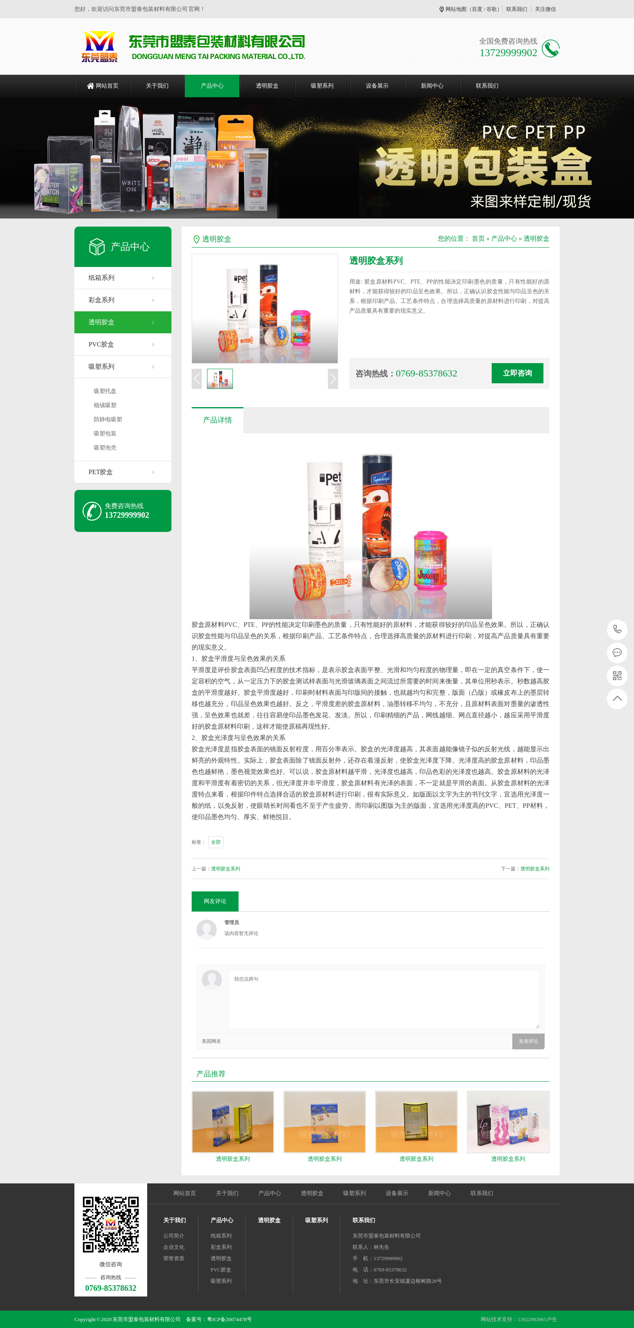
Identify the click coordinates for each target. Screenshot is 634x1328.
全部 (216, 842)
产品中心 (212, 86)
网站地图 (456, 9)
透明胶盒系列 (225, 869)
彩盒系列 (101, 299)
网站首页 (107, 86)
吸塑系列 (322, 86)
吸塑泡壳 (105, 448)
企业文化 (173, 1247)
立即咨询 (517, 373)
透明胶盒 (267, 86)
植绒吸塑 (105, 405)
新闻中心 (432, 86)
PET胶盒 (101, 472)
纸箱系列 (101, 277)
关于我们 (157, 86)
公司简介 (173, 1236)
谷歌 (491, 9)
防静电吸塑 (108, 419)
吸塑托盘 (105, 391)
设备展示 (377, 86)
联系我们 (516, 9)
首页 (478, 238)
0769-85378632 (617, 630)
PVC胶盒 (101, 344)
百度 (477, 9)
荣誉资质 (173, 1258)
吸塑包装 (105, 434)
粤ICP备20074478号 (229, 1319)
